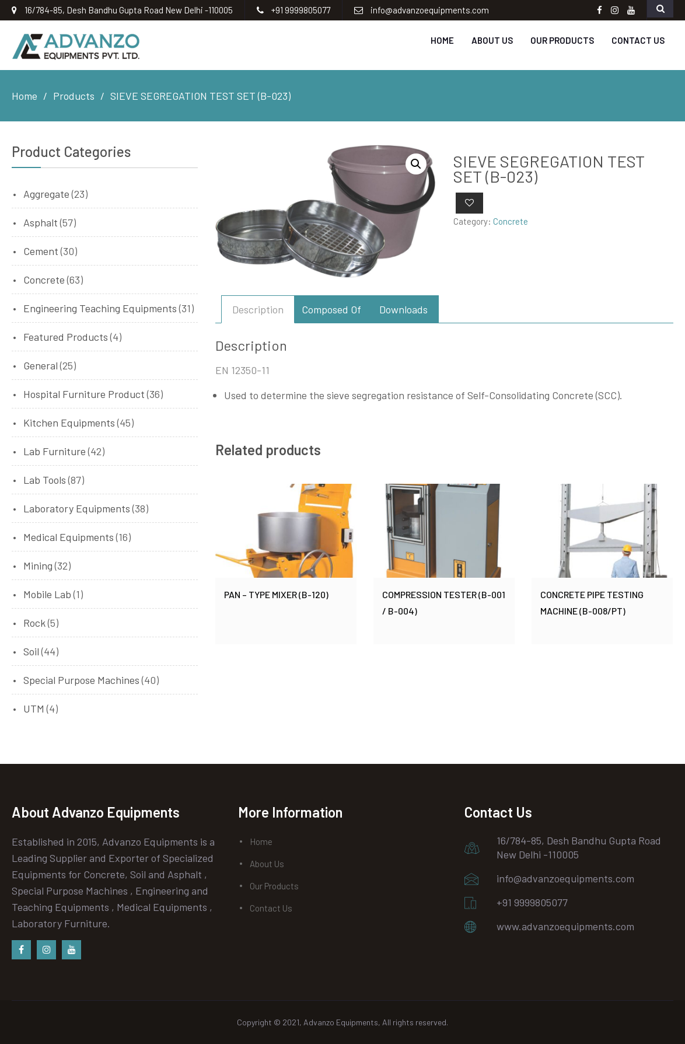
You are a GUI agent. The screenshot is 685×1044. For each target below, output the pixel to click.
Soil (31, 651)
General (40, 365)
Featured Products (65, 336)
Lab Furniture (54, 451)
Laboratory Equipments (76, 508)
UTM (33, 708)
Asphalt (40, 222)
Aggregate (46, 193)
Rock (34, 622)
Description (258, 309)
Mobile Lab (47, 594)
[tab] (258, 309)
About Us (492, 40)
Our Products (562, 40)
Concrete (510, 221)
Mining (38, 565)
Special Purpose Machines (81, 679)
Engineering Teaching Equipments (100, 308)
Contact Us (638, 40)
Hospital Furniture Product (84, 393)
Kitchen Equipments (69, 422)
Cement (40, 251)
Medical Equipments (68, 536)
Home (442, 40)
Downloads (403, 309)
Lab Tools (44, 479)
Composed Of (331, 309)
